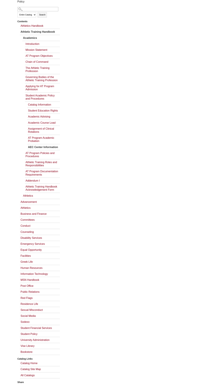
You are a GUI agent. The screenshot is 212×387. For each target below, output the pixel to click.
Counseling (27, 232)
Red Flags (27, 298)
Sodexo (25, 321)
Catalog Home (29, 363)
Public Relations (30, 291)
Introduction (32, 43)
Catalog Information (39, 104)
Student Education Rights (43, 110)
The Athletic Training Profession (38, 70)
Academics (30, 38)
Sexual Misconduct (32, 310)
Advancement (29, 201)
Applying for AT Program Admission (40, 88)
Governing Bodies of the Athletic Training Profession (42, 79)
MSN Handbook (30, 279)
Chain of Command (37, 61)
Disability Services (31, 237)
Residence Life (29, 304)
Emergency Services (33, 243)
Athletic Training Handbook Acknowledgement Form (41, 188)
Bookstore (26, 351)
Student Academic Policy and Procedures (40, 97)
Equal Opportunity (31, 249)
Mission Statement (36, 49)
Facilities (26, 255)
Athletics (28, 195)
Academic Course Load (41, 122)
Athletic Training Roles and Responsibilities (41, 164)
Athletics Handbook (32, 25)
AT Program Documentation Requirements (42, 173)
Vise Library (27, 346)
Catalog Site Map (31, 369)
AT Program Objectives (39, 55)
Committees (28, 219)
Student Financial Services (36, 328)
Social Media (28, 315)
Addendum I (33, 180)
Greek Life (27, 261)
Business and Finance (34, 213)
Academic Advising (39, 116)
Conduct (25, 225)
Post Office (27, 285)
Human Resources (32, 268)
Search (42, 15)
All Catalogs (28, 375)
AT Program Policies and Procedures (40, 155)
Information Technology (34, 273)
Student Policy (29, 334)
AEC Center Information (43, 147)
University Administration (35, 340)
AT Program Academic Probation (41, 139)
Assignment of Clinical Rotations (41, 130)
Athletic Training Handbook (38, 31)
